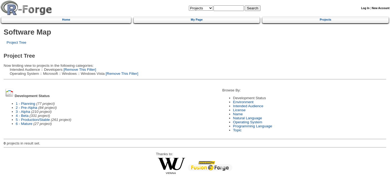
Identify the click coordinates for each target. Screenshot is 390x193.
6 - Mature (24, 124)
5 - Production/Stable (33, 120)
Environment (243, 102)
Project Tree (16, 42)
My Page (197, 19)
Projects (325, 19)
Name (238, 114)
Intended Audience (248, 106)
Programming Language (252, 126)
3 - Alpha (23, 112)
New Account (380, 8)
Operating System (247, 122)
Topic (237, 130)
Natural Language (247, 118)
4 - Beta (22, 116)
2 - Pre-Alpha (26, 108)
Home (66, 19)
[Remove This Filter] (79, 70)
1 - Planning (25, 104)
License (239, 110)
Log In (365, 8)
